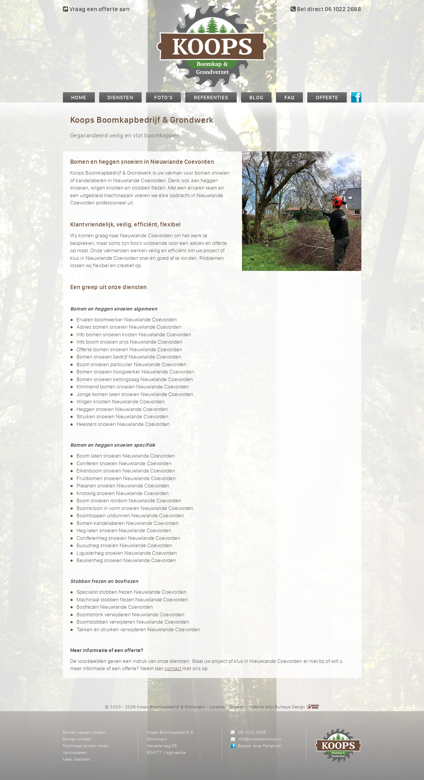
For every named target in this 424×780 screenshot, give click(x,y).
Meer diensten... (78, 759)
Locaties (217, 706)
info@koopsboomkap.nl (259, 739)
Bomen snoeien (77, 739)
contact (173, 668)
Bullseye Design (290, 706)
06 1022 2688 (252, 732)
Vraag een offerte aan (96, 9)
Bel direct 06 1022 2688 (326, 9)
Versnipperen (75, 752)
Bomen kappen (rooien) (85, 732)
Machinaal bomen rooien (86, 745)
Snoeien (237, 706)
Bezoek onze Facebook (259, 745)
